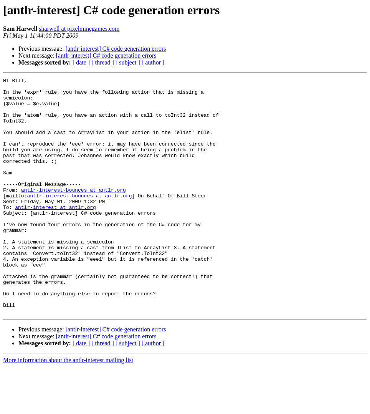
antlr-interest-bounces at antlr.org (73, 212)
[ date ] (81, 62)
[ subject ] (128, 62)
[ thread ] (102, 62)
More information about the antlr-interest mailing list (68, 407)
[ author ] (153, 62)
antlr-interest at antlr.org (55, 233)
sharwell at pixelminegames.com (79, 28)
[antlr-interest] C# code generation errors (116, 48)
